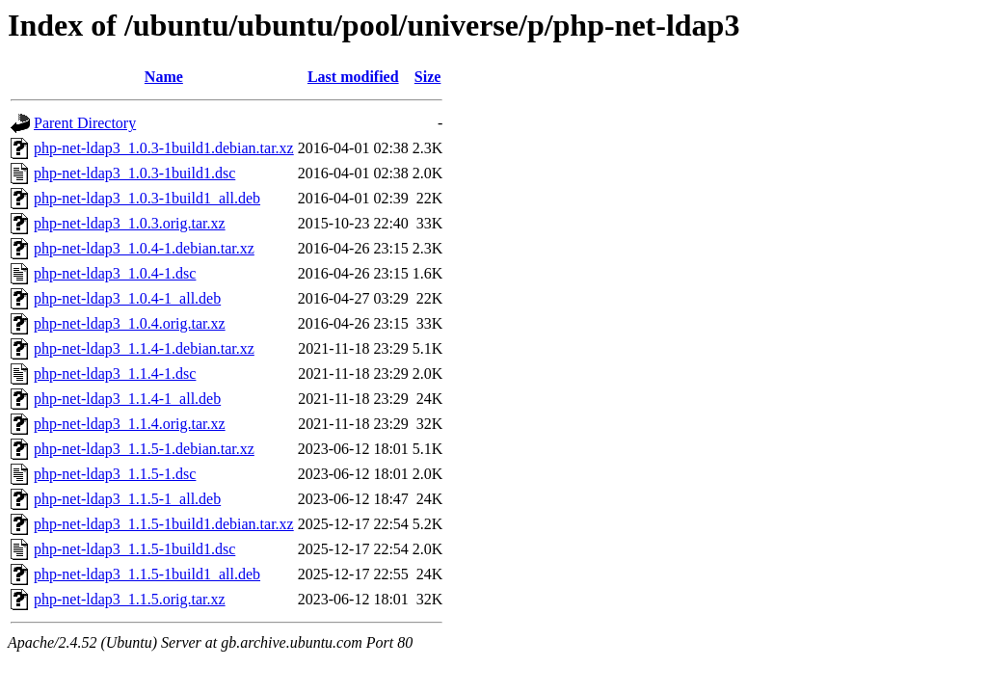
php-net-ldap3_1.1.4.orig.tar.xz (130, 423)
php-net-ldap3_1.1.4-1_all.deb (127, 398)
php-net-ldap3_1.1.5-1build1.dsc (134, 549)
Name (164, 76)
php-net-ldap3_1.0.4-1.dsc (115, 273)
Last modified (353, 76)
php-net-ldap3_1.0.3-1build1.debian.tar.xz (164, 148)
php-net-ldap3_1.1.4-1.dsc (115, 373)
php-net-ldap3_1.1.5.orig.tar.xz (130, 599)
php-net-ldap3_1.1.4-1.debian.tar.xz (144, 348)
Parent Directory (85, 123)
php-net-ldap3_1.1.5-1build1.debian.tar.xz (164, 524)
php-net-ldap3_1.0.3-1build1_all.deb (147, 198)
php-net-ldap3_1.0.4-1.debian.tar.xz (144, 248)
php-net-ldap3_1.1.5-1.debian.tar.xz (144, 448)
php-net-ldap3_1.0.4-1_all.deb (127, 298)
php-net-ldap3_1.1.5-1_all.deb (127, 499)
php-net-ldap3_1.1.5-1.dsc (115, 474)
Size (427, 76)
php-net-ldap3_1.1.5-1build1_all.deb (147, 574)
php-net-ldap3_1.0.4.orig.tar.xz (130, 323)
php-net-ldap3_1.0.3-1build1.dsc (134, 173)
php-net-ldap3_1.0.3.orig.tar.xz (130, 223)
